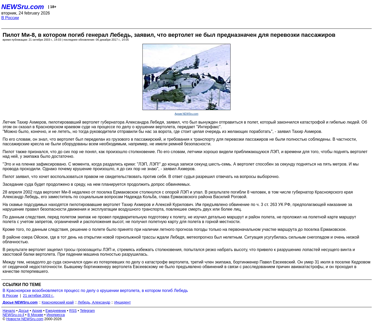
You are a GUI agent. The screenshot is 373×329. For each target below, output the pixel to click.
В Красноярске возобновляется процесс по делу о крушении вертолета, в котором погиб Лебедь (95, 290)
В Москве (35, 315)
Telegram (87, 311)
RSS (73, 311)
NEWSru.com (22, 7)
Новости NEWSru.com (24, 319)
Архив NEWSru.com (186, 113)
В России (10, 18)
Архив (37, 311)
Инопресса (56, 315)
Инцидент (122, 302)
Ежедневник (56, 311)
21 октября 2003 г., (38, 296)
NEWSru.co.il (13, 315)
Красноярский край (58, 302)
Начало (9, 311)
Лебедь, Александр (94, 302)
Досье (23, 311)
